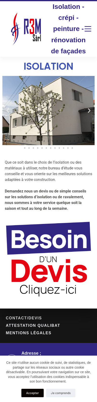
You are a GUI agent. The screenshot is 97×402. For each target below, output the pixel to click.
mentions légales (28, 333)
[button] (8, 110)
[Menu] (88, 28)
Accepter (32, 393)
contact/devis (24, 318)
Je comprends (61, 393)
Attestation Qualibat (33, 325)
